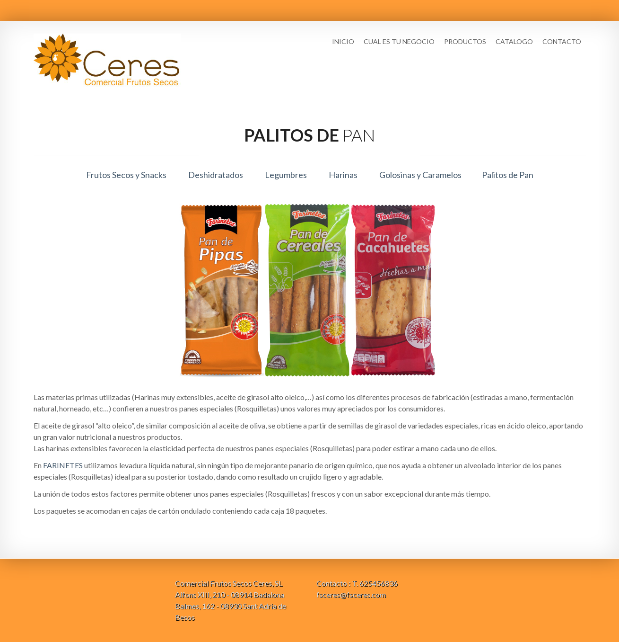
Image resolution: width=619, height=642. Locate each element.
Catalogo (514, 41)
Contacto (561, 41)
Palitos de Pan (507, 174)
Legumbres (286, 174)
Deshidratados (215, 174)
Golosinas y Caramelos (420, 174)
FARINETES (63, 465)
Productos (465, 41)
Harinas (343, 174)
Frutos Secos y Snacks (126, 174)
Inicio (343, 41)
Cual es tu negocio (399, 41)
